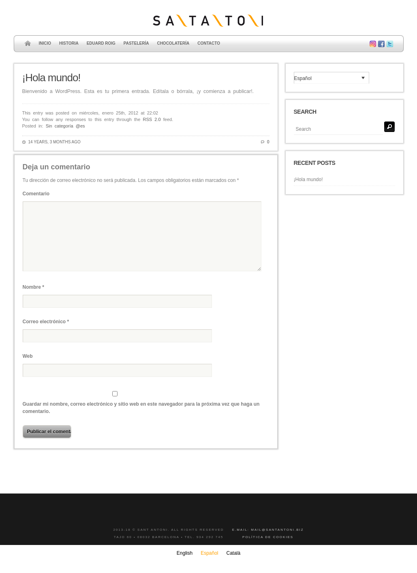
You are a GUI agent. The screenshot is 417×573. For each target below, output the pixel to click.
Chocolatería (173, 43)
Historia (69, 43)
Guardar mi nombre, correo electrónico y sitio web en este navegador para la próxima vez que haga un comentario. (141, 407)
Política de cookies (267, 537)
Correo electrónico (46, 321)
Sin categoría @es (65, 125)
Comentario (36, 194)
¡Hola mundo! (51, 77)
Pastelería (136, 43)
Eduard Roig (101, 43)
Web (28, 356)
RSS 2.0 (152, 119)
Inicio (45, 43)
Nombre (33, 287)
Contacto (208, 43)
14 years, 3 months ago (54, 142)
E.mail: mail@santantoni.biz (268, 530)
